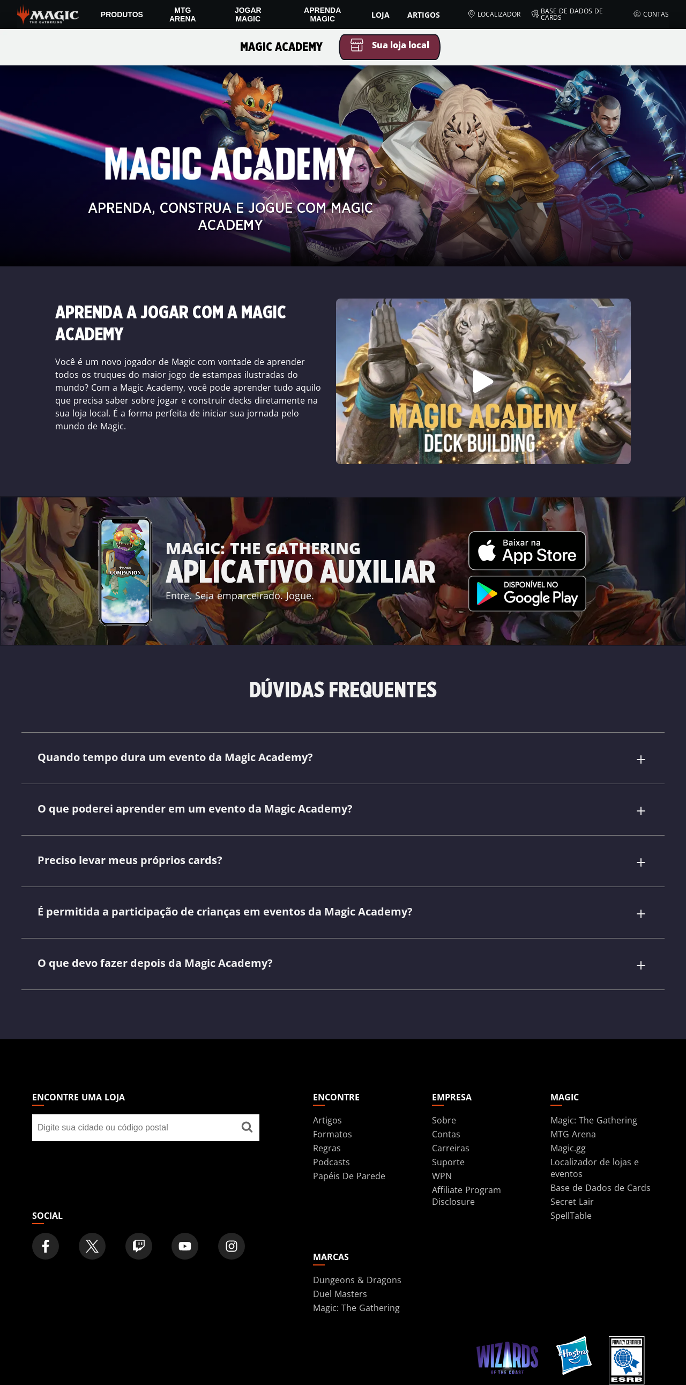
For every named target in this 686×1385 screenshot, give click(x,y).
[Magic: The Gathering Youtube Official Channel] (185, 1246)
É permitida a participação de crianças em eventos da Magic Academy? (342, 913)
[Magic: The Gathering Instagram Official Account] (231, 1246)
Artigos (423, 15)
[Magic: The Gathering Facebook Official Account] (45, 1246)
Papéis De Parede (349, 1176)
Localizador (493, 14)
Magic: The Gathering (593, 1120)
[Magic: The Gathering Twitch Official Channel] (138, 1246)
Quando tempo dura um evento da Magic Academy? (342, 759)
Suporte (448, 1162)
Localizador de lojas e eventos (594, 1168)
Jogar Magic (248, 14)
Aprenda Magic (322, 14)
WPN (442, 1176)
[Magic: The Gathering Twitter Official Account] (92, 1246)
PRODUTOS (122, 14)
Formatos (332, 1134)
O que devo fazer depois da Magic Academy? (342, 964)
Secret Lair (572, 1202)
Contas (651, 14)
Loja (380, 15)
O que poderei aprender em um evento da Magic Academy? (342, 810)
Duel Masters (340, 1294)
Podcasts (331, 1162)
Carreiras (450, 1148)
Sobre (444, 1120)
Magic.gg (568, 1148)
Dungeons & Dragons (357, 1280)
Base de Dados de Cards (567, 14)
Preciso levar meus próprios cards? (342, 861)
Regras (327, 1148)
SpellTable (571, 1216)
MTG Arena (182, 14)
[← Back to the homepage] (48, 13)
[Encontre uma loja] (247, 1127)
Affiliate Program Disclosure (466, 1196)
